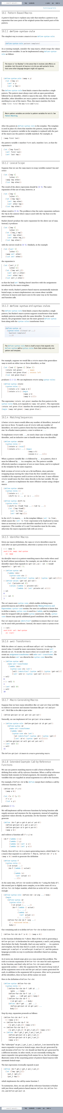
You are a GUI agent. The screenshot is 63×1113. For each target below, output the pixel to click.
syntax (31, 578)
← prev (48, 3)
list (8, 182)
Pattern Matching (11, 116)
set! (10, 84)
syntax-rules (41, 306)
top (26, 3)
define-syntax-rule (22, 31)
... (44, 430)
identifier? (22, 578)
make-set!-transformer (43, 655)
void (21, 447)
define (31, 782)
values (13, 586)
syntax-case (15, 576)
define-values (12, 581)
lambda (11, 573)
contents (31, 3)
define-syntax (19, 306)
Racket (49, 8)
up (52, 3)
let (7, 81)
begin (25, 392)
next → (58, 3)
